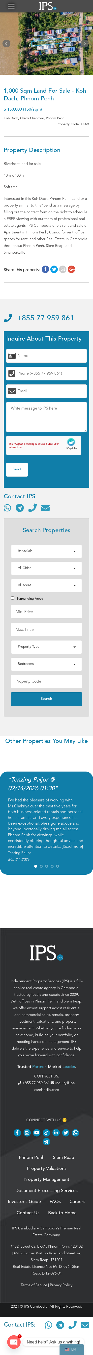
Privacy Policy (61, 1285)
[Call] (32, 507)
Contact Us (28, 1213)
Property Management (46, 1179)
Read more (72, 846)
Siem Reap (72, 1001)
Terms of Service (34, 1285)
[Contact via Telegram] (20, 507)
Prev (7, 45)
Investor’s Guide (24, 1202)
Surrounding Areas (27, 598)
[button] (11, 6)
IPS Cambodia (24, 1228)
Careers (77, 1202)
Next (86, 45)
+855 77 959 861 (39, 318)
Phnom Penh (45, 1001)
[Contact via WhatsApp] (7, 507)
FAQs (55, 1202)
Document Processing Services (46, 1191)
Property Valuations (46, 1168)
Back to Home (62, 1213)
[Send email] (45, 507)
